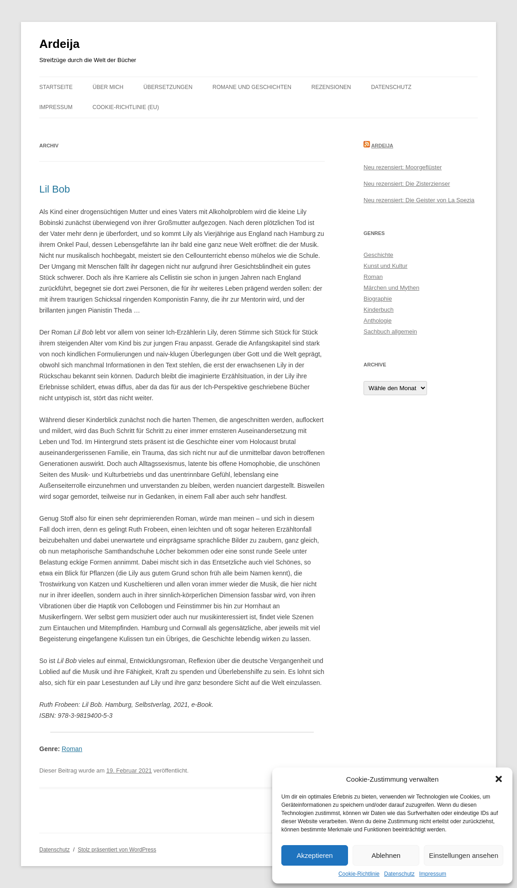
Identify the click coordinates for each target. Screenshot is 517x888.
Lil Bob (54, 189)
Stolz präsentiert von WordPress (117, 849)
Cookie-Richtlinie (359, 874)
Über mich (108, 87)
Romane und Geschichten (251, 87)
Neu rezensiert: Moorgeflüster (403, 167)
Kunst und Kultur (385, 265)
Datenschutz (399, 874)
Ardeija (59, 44)
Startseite (56, 87)
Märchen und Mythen (391, 287)
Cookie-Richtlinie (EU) (126, 107)
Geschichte (378, 254)
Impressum (432, 874)
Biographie (378, 298)
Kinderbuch (379, 309)
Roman (72, 748)
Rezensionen (331, 87)
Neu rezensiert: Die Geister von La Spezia (419, 200)
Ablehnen (385, 855)
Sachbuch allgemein (390, 331)
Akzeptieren (314, 855)
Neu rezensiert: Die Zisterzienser (407, 183)
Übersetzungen (167, 87)
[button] (498, 779)
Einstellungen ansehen (463, 855)
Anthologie (377, 320)
